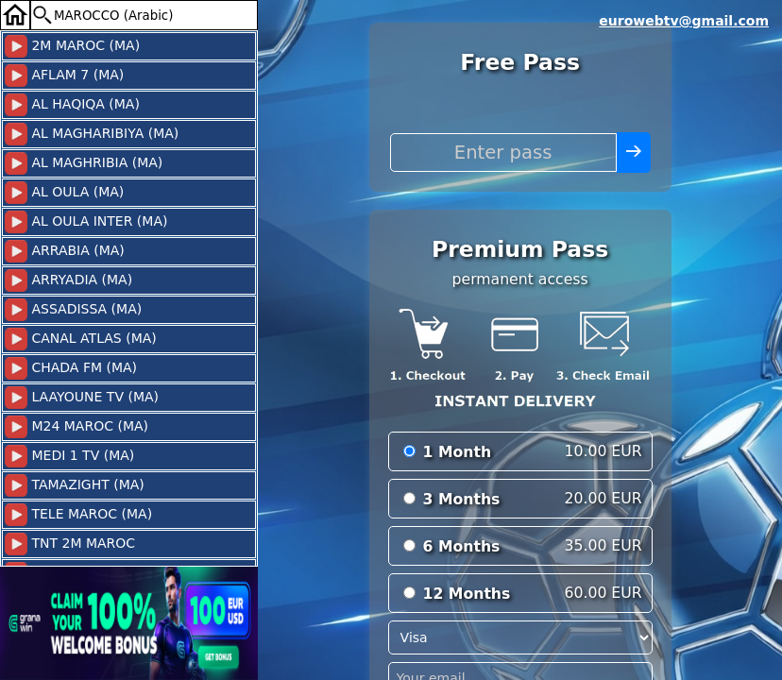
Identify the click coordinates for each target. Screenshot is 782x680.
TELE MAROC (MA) (78, 514)
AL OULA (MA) (64, 192)
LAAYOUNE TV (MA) (82, 397)
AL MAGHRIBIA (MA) (83, 163)
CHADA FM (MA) (71, 368)
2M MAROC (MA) (72, 46)
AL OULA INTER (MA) (86, 222)
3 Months (462, 499)
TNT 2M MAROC (70, 544)
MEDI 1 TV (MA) (69, 456)
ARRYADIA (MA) (68, 280)
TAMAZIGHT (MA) (74, 485)
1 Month (457, 452)
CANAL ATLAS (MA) (81, 339)
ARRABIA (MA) (65, 251)
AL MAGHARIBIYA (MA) (91, 134)
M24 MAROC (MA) (76, 427)
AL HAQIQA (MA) (72, 105)
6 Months (462, 546)
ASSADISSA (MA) (73, 309)
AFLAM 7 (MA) (64, 75)
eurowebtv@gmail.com (684, 20)
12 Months (467, 594)
